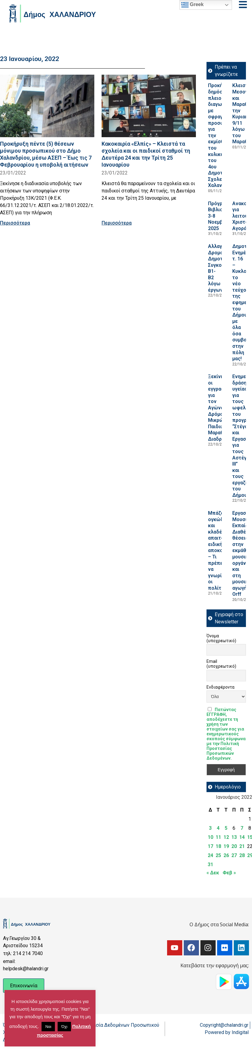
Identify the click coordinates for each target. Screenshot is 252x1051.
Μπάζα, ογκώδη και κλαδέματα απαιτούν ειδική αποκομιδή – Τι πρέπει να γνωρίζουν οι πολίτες (220, 550)
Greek (192, 4)
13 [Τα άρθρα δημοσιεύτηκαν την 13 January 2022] (234, 837)
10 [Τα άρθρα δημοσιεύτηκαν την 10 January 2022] (210, 837)
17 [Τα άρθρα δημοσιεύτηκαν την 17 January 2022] (210, 846)
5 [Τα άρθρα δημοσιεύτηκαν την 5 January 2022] (226, 828)
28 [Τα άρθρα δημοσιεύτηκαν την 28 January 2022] (242, 855)
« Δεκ (213, 873)
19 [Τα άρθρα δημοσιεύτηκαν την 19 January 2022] (226, 846)
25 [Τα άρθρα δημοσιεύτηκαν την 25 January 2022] (218, 855)
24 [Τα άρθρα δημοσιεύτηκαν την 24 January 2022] (210, 855)
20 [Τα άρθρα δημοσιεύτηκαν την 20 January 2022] (234, 846)
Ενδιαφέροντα (220, 687)
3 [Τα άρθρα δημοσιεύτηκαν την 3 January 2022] (210, 828)
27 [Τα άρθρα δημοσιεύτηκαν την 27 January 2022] (234, 855)
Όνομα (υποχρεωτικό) (221, 638)
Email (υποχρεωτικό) (221, 664)
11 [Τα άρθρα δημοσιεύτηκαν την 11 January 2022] (218, 837)
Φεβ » (229, 873)
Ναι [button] (48, 1026)
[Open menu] (242, 4)
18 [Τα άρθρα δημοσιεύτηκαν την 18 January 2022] (218, 846)
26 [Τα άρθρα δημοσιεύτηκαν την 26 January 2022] (226, 855)
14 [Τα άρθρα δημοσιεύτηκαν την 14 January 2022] (242, 837)
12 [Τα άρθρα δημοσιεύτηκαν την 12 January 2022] (226, 837)
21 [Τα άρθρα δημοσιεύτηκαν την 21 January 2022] (242, 846)
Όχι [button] (64, 1026)
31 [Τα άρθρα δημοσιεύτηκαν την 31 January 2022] (210, 864)
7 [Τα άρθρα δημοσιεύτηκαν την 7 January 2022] (241, 828)
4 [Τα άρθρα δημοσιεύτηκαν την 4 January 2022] (218, 828)
